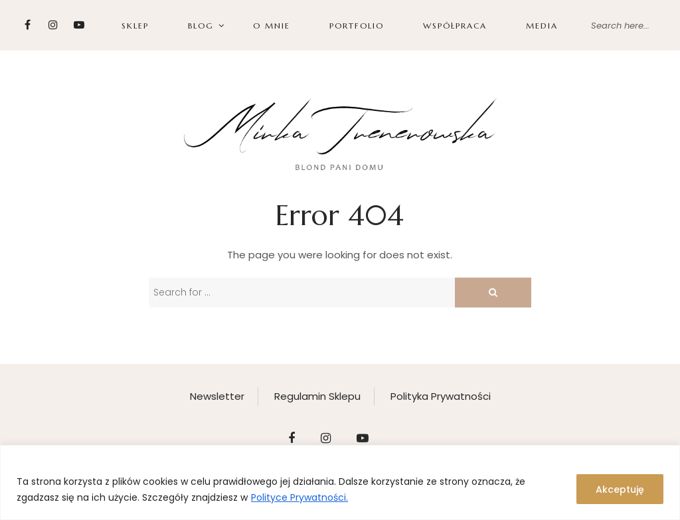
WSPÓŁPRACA (455, 26)
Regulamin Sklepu (317, 396)
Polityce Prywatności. (299, 497)
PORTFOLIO (356, 26)
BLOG (201, 26)
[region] (340, 482)
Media (542, 26)
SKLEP (135, 26)
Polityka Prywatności (440, 396)
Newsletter (217, 396)
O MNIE (271, 26)
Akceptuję (620, 489)
